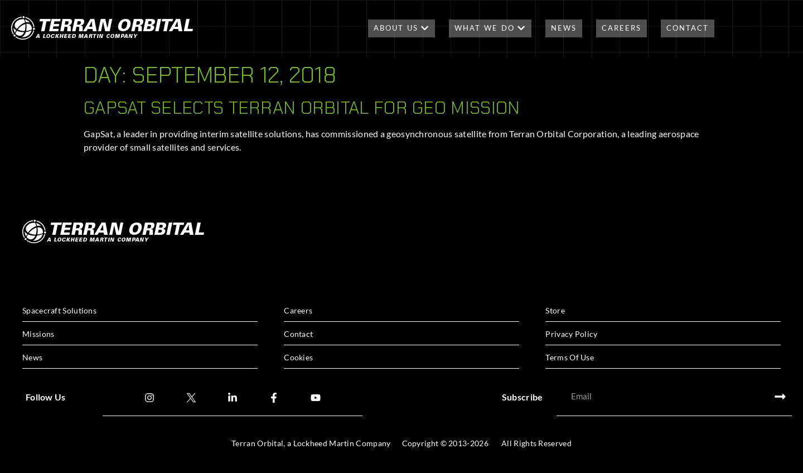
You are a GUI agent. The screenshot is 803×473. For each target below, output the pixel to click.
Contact (687, 27)
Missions (38, 334)
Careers (621, 27)
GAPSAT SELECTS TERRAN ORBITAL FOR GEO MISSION (302, 107)
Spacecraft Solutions (59, 310)
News (564, 27)
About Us (401, 27)
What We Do (490, 27)
